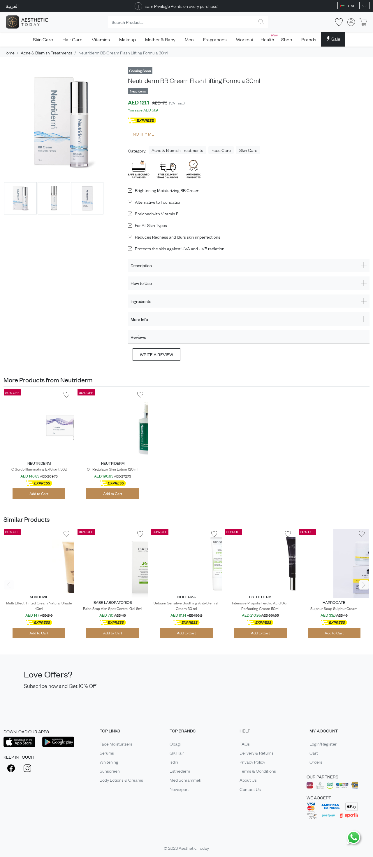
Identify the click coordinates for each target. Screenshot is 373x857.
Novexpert (179, 789)
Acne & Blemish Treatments (46, 52)
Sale (333, 39)
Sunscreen (110, 770)
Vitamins (101, 39)
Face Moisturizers (116, 743)
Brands (308, 39)
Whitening (109, 761)
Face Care (221, 150)
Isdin (174, 761)
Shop (286, 39)
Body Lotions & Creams (121, 779)
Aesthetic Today (194, 847)
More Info (139, 319)
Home (9, 52)
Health (269, 37)
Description (141, 265)
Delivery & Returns (257, 752)
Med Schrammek (185, 779)
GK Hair (177, 752)
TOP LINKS (110, 731)
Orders (315, 761)
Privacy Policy (252, 761)
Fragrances (215, 39)
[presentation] (9, 585)
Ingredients (141, 301)
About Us (248, 779)
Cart (313, 752)
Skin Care (43, 39)
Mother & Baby (160, 39)
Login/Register (323, 743)
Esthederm (180, 770)
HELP (245, 731)
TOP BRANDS (183, 731)
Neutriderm (76, 380)
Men (189, 39)
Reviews (138, 337)
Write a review (156, 354)
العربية (12, 6)
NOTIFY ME (143, 133)
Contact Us (250, 789)
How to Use (141, 283)
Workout (245, 39)
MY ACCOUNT (323, 731)
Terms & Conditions (258, 770)
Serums (107, 752)
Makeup (127, 39)
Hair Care (72, 39)
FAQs (245, 743)
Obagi (175, 743)
